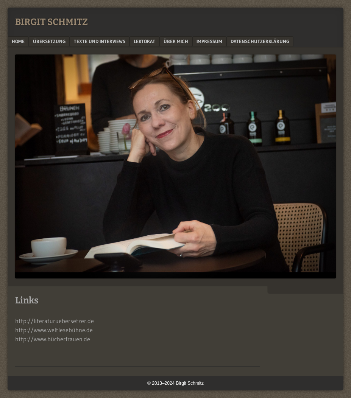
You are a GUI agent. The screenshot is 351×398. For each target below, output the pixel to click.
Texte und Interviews (99, 41)
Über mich (176, 41)
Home (18, 41)
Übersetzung (49, 41)
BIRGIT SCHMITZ (51, 22)
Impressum (209, 41)
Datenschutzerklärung (260, 41)
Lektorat (144, 41)
